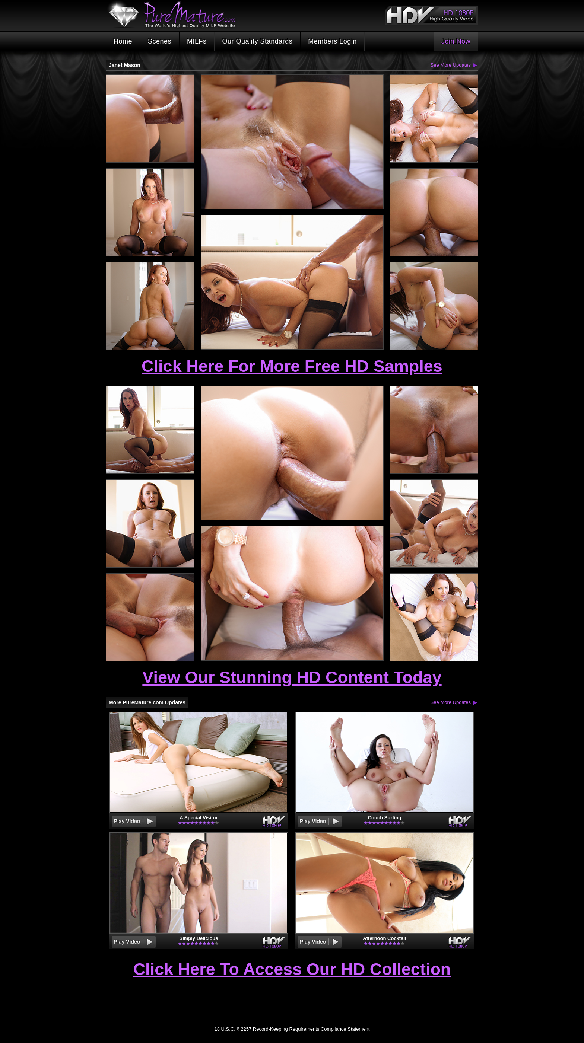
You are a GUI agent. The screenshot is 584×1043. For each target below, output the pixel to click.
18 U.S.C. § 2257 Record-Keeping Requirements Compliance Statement (292, 1029)
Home (123, 41)
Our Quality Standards (257, 41)
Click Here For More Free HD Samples (292, 366)
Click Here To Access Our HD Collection (292, 970)
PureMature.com (176, 14)
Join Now (455, 41)
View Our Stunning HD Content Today (291, 677)
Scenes (159, 41)
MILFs (197, 41)
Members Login (332, 41)
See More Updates (451, 65)
